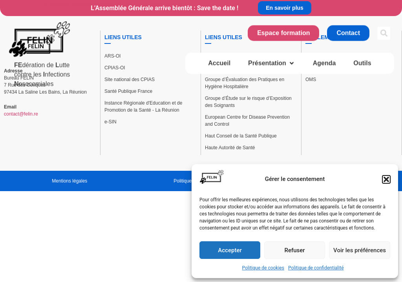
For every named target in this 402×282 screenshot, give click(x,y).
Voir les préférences (359, 250)
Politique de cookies (263, 268)
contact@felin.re (21, 114)
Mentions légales (69, 181)
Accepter (229, 250)
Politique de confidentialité (316, 268)
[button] (386, 179)
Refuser (294, 250)
